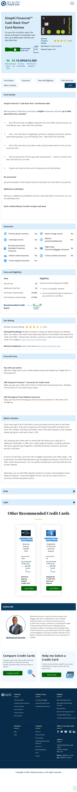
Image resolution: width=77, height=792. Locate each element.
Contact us (38, 746)
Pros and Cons (67, 80)
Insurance (26, 80)
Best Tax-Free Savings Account (65, 712)
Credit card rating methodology (34, 339)
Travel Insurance (19, 713)
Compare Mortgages (41, 700)
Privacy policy (39, 738)
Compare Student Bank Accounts (66, 718)
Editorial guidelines (40, 749)
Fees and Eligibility (45, 80)
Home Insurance (19, 700)
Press (36, 753)
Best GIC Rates (61, 708)
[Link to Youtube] (66, 732)
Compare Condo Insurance (22, 703)
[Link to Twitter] (62, 731)
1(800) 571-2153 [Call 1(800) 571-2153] (67, 755)
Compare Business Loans (42, 706)
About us (38, 732)
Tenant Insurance (19, 706)
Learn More (29, 588)
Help (15, 735)
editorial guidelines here (50, 346)
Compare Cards (13, 673)
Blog (15, 732)
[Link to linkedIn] (74, 731)
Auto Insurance (18, 709)
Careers (37, 756)
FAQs (5, 491)
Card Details (9, 80)
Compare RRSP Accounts (64, 715)
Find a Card (51, 675)
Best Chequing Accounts (64, 700)
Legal (5, 502)
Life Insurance (18, 716)
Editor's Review (10, 85)
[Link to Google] (70, 731)
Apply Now (13, 49)
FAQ (70, 85)
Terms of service (40, 735)
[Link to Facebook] (58, 731)
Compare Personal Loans (42, 703)
